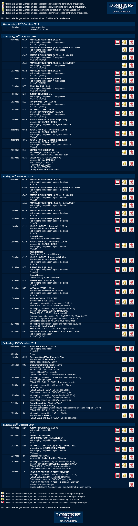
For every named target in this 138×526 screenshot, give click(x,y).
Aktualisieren (63, 18)
